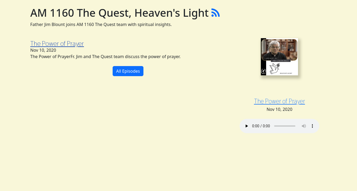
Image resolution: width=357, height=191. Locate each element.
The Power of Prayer (57, 43)
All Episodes (128, 71)
